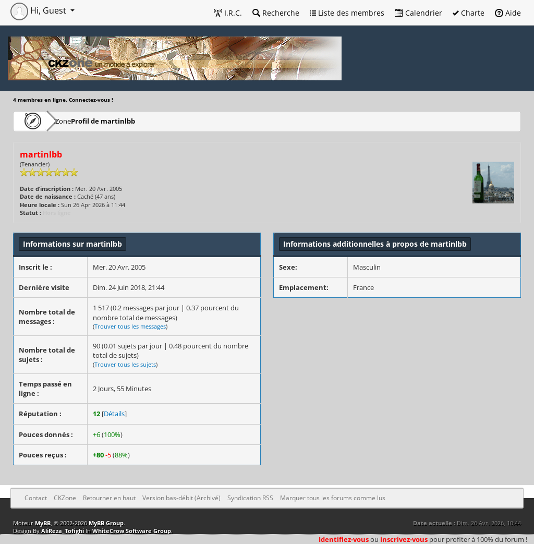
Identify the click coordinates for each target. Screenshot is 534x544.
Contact (36, 497)
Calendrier (418, 13)
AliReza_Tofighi (62, 531)
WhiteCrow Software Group (131, 531)
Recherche (275, 13)
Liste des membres (347, 13)
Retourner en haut (109, 497)
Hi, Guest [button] (39, 10)
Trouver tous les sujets (125, 364)
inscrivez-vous (404, 539)
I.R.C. (228, 13)
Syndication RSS (250, 497)
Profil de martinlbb (132, 120)
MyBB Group (106, 523)
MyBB (43, 523)
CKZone (73, 120)
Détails (114, 413)
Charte (468, 13)
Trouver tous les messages (130, 326)
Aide (508, 13)
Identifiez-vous (344, 539)
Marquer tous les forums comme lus (332, 497)
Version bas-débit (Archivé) (181, 497)
